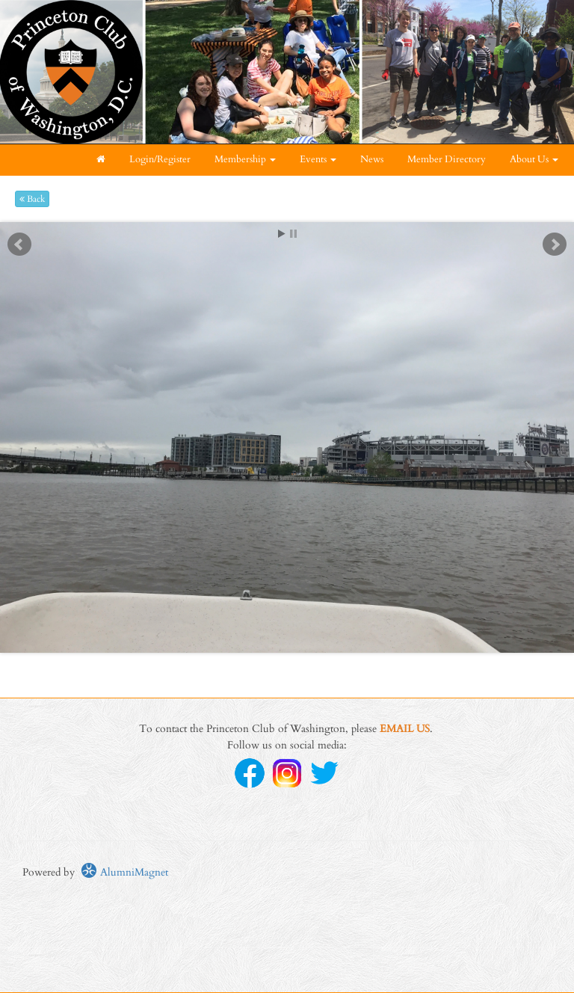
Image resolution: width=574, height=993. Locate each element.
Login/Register (160, 159)
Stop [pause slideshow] (293, 234)
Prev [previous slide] (19, 244)
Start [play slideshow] (282, 234)
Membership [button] (245, 159)
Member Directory (446, 159)
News (371, 159)
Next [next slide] (555, 244)
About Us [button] (534, 159)
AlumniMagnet (124, 872)
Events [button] (318, 159)
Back (32, 199)
